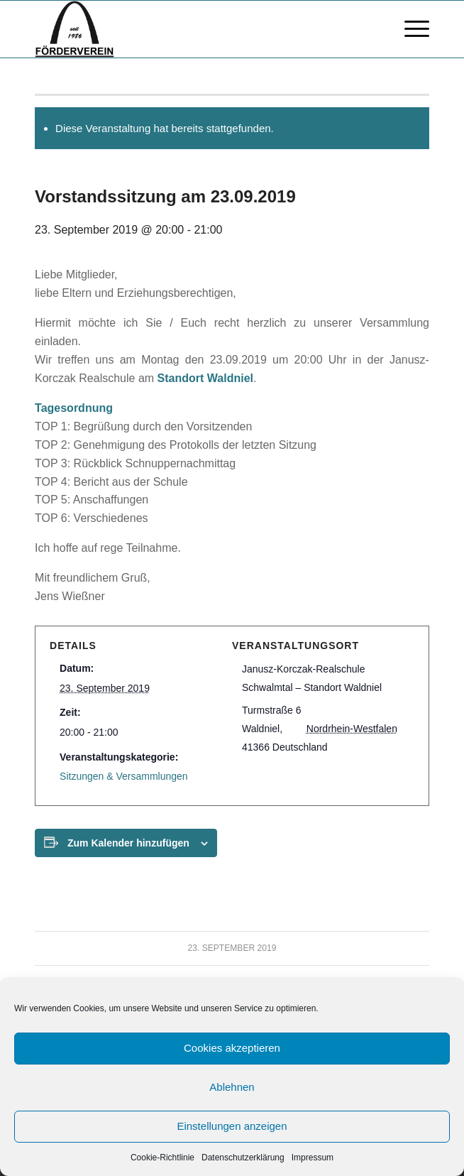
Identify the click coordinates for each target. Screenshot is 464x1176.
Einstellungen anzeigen (232, 1126)
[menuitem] (409, 29)
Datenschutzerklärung (243, 1158)
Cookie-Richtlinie (162, 1158)
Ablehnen (231, 1087)
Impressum (312, 1158)
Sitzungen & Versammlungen (124, 776)
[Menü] (409, 29)
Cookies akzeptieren (232, 1048)
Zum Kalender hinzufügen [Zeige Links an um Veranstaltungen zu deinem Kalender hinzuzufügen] (128, 843)
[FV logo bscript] (192, 29)
